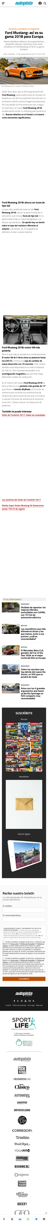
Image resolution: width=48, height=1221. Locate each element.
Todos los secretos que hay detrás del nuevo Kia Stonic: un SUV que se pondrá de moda (33, 673)
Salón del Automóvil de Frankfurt (24, 29)
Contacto (8, 1005)
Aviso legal (31, 1005)
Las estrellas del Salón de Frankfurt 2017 (21, 499)
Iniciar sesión (40, 3)
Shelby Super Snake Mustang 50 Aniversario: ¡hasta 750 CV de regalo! (23, 507)
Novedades (25, 604)
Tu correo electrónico (12, 915)
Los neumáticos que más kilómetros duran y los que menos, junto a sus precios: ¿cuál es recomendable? (33, 634)
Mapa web (39, 1005)
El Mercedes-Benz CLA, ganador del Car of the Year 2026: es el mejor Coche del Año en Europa (33, 654)
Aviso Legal (14, 944)
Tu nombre (7, 906)
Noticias (24, 625)
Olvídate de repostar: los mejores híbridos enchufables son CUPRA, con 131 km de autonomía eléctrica (33, 612)
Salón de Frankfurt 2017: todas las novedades (23, 415)
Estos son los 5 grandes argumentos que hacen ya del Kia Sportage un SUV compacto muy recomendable (33, 693)
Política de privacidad (19, 1005)
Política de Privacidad (27, 944)
